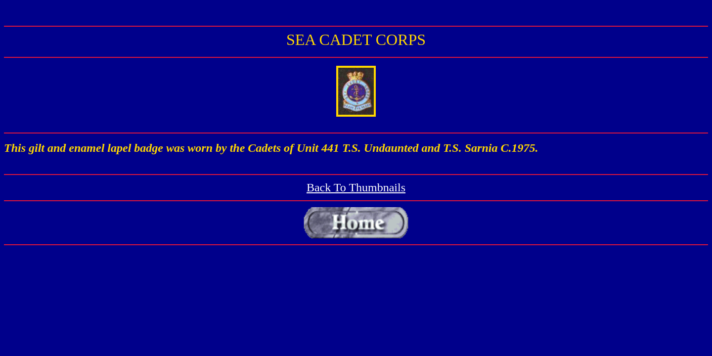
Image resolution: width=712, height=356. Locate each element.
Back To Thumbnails (356, 187)
